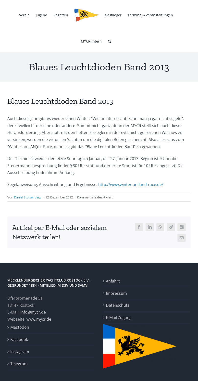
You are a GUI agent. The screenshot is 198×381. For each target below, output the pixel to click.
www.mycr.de (38, 319)
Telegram (19, 363)
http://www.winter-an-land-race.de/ (130, 184)
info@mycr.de (33, 312)
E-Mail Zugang (119, 317)
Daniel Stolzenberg (27, 197)
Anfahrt (113, 281)
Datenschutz (117, 305)
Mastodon (19, 327)
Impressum (116, 293)
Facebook (19, 339)
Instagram (19, 351)
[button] (109, 40)
